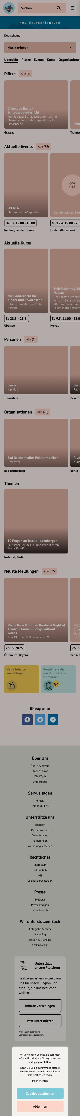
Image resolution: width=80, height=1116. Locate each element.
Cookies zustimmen (40, 1093)
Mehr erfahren (40, 1080)
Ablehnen (40, 1106)
